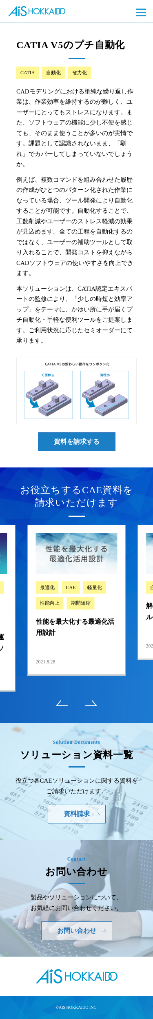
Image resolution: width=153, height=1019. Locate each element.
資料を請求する (77, 441)
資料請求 (82, 813)
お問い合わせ (82, 930)
